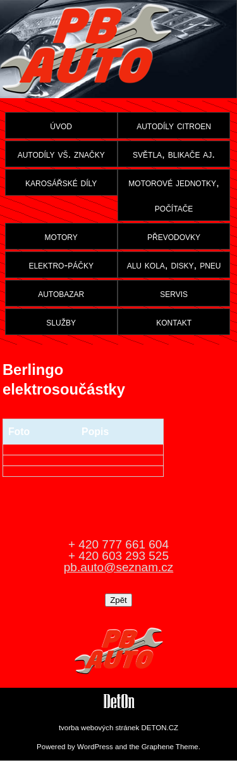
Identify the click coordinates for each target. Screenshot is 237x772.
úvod (61, 125)
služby (61, 321)
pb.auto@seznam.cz (119, 567)
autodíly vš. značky (61, 154)
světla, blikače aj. (174, 154)
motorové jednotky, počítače (173, 195)
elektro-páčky (61, 264)
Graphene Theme (170, 746)
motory (61, 236)
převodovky (173, 236)
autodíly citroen (174, 125)
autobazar (61, 293)
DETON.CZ (159, 727)
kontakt (173, 321)
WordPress (95, 746)
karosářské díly (61, 182)
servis (174, 293)
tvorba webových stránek (99, 727)
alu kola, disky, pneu (174, 264)
